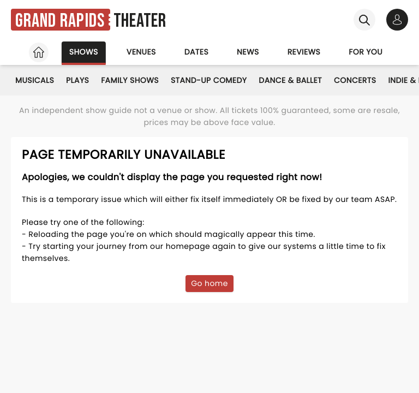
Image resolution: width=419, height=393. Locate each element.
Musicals (34, 80)
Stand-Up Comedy (209, 80)
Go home (209, 283)
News (248, 51)
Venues (141, 51)
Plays (77, 80)
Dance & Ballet (290, 80)
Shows (83, 51)
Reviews (304, 51)
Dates (196, 51)
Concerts (355, 80)
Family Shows (130, 80)
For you (365, 51)
